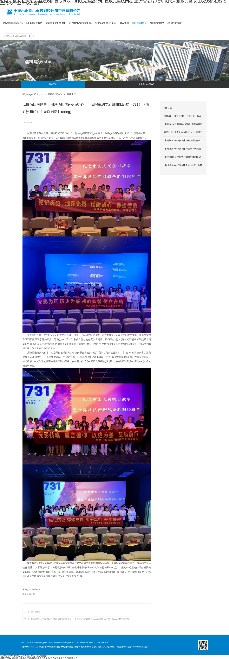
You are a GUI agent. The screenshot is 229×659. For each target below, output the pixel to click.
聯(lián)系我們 (175, 23)
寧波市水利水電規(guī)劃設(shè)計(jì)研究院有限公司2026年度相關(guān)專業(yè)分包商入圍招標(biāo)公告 (183, 134)
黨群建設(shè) (139, 23)
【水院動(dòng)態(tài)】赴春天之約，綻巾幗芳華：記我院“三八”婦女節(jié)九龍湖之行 (183, 166)
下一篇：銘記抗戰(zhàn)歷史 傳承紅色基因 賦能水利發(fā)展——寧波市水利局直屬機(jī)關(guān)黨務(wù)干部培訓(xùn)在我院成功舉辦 (77, 619)
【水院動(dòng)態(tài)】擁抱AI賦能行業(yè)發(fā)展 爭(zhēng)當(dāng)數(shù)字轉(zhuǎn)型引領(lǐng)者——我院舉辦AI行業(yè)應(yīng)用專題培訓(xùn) (183, 142)
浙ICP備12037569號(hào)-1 (104, 647)
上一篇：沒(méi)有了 (32, 612)
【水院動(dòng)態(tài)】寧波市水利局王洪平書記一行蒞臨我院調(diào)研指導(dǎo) (183, 150)
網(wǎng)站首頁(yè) (13, 23)
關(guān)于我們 (34, 23)
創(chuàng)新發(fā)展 (105, 23)
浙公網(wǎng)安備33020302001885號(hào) (134, 647)
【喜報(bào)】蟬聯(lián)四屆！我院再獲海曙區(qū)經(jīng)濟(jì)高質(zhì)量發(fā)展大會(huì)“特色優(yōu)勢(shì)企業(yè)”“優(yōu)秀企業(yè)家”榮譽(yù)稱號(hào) (183, 125)
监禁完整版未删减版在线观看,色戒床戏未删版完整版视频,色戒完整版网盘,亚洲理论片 (38, 658)
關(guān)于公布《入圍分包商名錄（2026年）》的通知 (182, 117)
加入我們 (124, 23)
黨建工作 (53, 84)
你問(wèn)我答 (157, 23)
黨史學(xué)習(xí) (146, 84)
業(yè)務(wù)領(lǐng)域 (80, 23)
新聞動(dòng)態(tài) (55, 23)
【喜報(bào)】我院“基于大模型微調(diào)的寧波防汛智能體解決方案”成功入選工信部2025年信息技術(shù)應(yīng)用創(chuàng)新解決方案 (183, 158)
